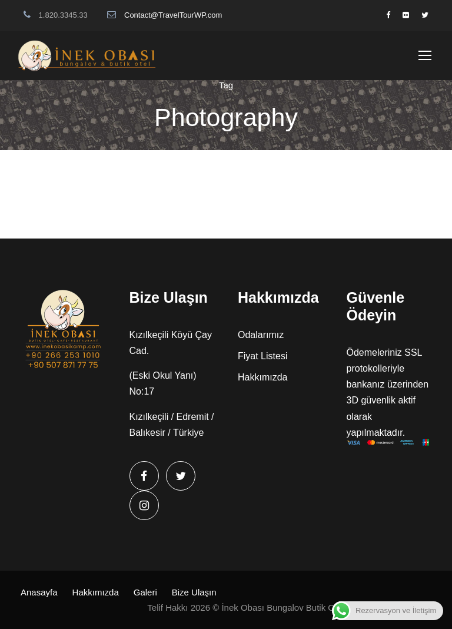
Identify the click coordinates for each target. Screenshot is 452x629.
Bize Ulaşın (194, 592)
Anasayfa (39, 592)
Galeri (145, 592)
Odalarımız (261, 335)
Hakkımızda (262, 377)
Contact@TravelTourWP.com (173, 15)
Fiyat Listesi (262, 356)
